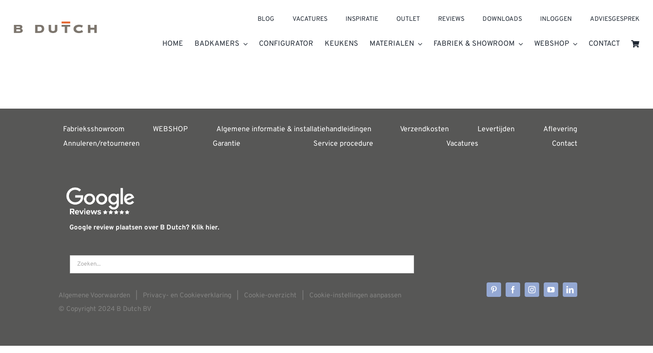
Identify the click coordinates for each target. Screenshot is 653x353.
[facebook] (513, 289)
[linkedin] (570, 289)
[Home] (55, 29)
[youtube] (551, 289)
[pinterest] (494, 289)
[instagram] (532, 289)
